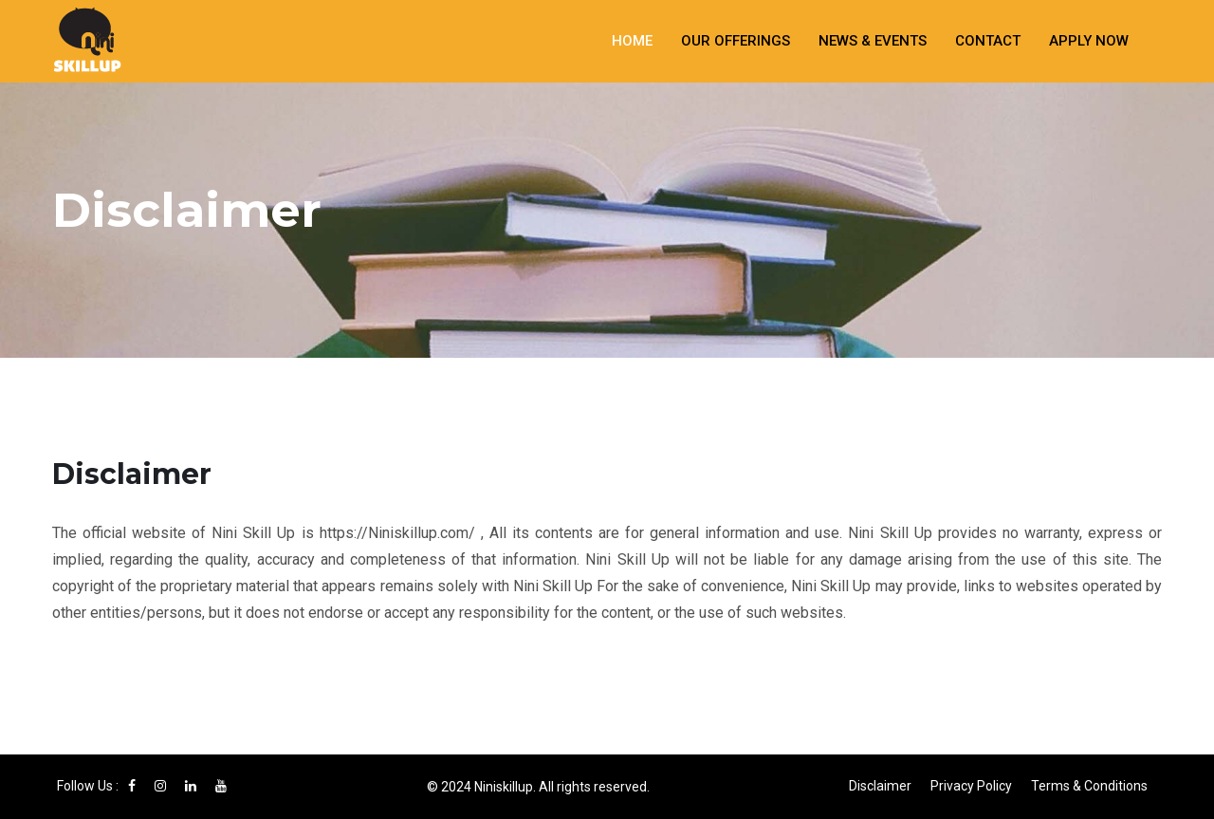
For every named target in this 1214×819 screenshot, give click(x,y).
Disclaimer (880, 785)
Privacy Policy (971, 785)
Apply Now (1089, 40)
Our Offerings (735, 40)
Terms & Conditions (1089, 785)
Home (632, 40)
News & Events (873, 40)
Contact (988, 40)
